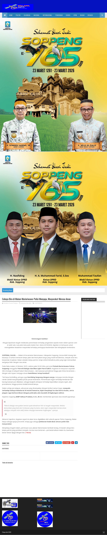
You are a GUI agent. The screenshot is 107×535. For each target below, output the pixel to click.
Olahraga (27, 15)
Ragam (82, 15)
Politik (18, 15)
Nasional (36, 15)
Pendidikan (58, 15)
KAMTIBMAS (38, 303)
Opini (75, 15)
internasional (47, 15)
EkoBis (68, 15)
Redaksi (90, 15)
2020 (9, 532)
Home (10, 15)
